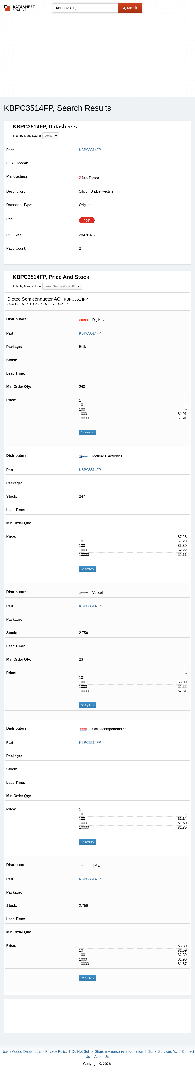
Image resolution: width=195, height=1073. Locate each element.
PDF (86, 220)
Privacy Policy (56, 1051)
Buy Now (87, 432)
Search (130, 8)
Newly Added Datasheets (21, 1051)
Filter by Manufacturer (27, 135)
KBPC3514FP (90, 333)
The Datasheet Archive (19, 8)
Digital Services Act (162, 1051)
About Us (101, 1057)
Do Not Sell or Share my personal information (107, 1051)
